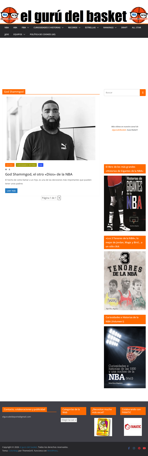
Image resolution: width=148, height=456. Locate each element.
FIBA (24, 27)
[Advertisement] (74, 59)
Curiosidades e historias (47, 27)
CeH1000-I (9, 165)
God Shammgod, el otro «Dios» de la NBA (38, 174)
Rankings (108, 27)
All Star (136, 27)
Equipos (17, 34)
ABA (15, 27)
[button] (27, 28)
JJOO (7, 34)
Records (72, 27)
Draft (124, 27)
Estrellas (90, 27)
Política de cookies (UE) (42, 34)
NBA (7, 27)
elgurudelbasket (119, 130)
